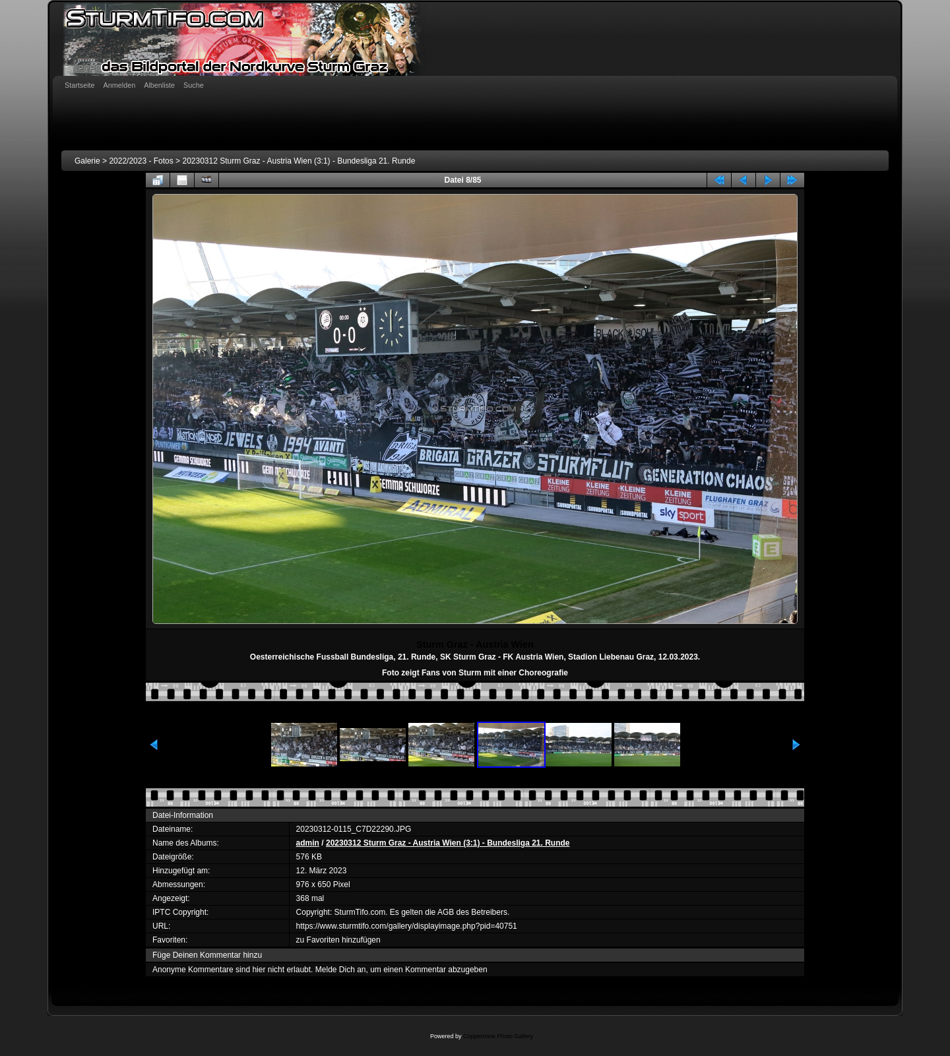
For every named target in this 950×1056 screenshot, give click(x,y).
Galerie (87, 161)
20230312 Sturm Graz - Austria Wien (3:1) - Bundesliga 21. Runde (298, 161)
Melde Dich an (340, 969)
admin (307, 843)
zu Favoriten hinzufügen (338, 940)
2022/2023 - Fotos (141, 161)
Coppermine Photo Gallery (498, 1036)
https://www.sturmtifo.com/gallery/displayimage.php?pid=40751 (406, 926)
